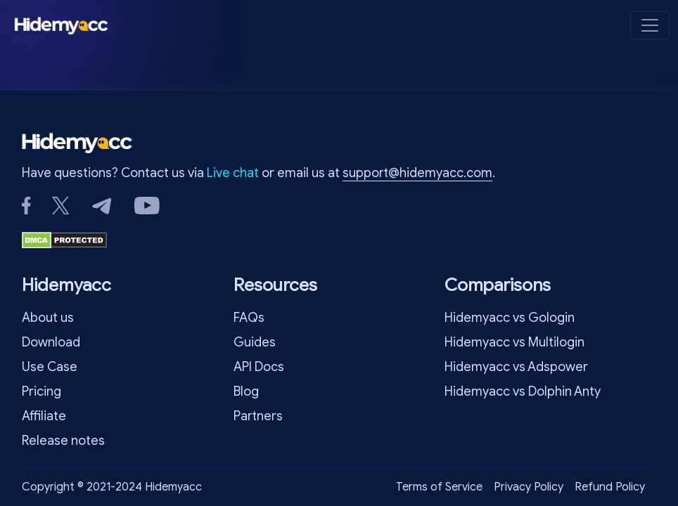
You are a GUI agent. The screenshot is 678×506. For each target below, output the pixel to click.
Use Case (49, 367)
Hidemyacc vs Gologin (509, 317)
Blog (246, 391)
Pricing (41, 391)
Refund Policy (610, 487)
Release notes (63, 440)
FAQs (249, 317)
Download (51, 342)
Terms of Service (439, 487)
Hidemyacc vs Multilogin (514, 342)
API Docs (259, 367)
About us (48, 317)
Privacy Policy (528, 487)
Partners (258, 416)
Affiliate (44, 416)
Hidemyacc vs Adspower (516, 367)
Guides (255, 342)
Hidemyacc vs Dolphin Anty (522, 391)
